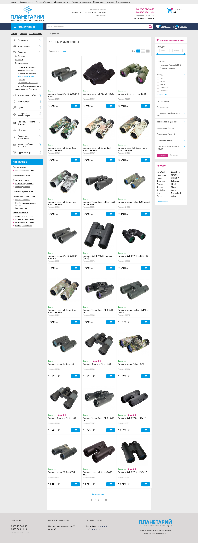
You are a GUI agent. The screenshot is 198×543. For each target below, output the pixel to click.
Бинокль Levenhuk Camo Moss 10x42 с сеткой (62, 203)
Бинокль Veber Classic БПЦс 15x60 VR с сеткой (99, 203)
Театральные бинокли (27, 67)
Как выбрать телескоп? (24, 216)
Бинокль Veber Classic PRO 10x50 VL (98, 419)
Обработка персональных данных (25, 204)
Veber (159, 193)
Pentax (160, 184)
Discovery (162, 87)
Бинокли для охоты (26, 76)
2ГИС (88, 529)
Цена (64, 51)
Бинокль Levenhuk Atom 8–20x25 (98, 93)
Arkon (173, 196)
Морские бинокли (25, 70)
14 (106, 500)
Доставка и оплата (61, 2)
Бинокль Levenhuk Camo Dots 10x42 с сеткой (62, 149)
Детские (21, 79)
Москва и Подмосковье (24, 183)
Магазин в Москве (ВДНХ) (169, 65)
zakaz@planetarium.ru (145, 18)
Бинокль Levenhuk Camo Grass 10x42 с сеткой (62, 311)
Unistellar (161, 190)
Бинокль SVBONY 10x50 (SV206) (133, 256)
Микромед (161, 175)
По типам (19, 59)
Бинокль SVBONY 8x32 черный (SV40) (97, 257)
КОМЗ (173, 184)
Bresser (160, 187)
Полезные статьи (123, 2)
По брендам (20, 56)
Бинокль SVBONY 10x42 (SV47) (132, 472)
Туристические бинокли (28, 82)
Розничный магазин (43, 2)
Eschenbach (176, 193)
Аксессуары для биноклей (26, 89)
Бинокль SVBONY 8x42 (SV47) (132, 418)
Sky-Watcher (162, 172)
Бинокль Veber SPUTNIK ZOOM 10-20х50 (62, 257)
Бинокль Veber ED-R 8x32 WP (62, 472)
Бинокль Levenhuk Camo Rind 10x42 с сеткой (96, 149)
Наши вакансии (21, 208)
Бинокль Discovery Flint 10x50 (97, 364)
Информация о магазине (103, 2)
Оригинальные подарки (24, 170)
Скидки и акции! (26, 2)
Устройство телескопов (24, 219)
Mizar (173, 187)
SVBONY (162, 84)
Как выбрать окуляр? (23, 225)
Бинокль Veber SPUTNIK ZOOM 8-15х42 (63, 94)
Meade (161, 81)
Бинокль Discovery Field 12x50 (132, 93)
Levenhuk (162, 78)
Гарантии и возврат (22, 200)
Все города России (22, 187)
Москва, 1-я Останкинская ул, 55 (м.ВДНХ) (89, 12)
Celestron (162, 90)
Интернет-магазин (166, 68)
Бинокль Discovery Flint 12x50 (62, 418)
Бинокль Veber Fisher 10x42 (131, 364)
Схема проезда (100, 15)
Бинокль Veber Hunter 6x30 (61, 364)
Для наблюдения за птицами (29, 86)
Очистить (175, 155)
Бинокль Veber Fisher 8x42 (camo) (134, 202)
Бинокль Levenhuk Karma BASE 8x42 (97, 473)
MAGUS (174, 175)
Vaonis (174, 190)
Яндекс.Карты (91, 526)
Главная (14, 2)
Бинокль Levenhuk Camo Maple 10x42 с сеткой (132, 149)
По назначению (21, 63)
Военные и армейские (27, 73)
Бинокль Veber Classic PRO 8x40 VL (98, 311)
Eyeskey (160, 196)
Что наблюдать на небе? (24, 222)
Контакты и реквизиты (81, 2)
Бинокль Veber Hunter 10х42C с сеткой (133, 311)
